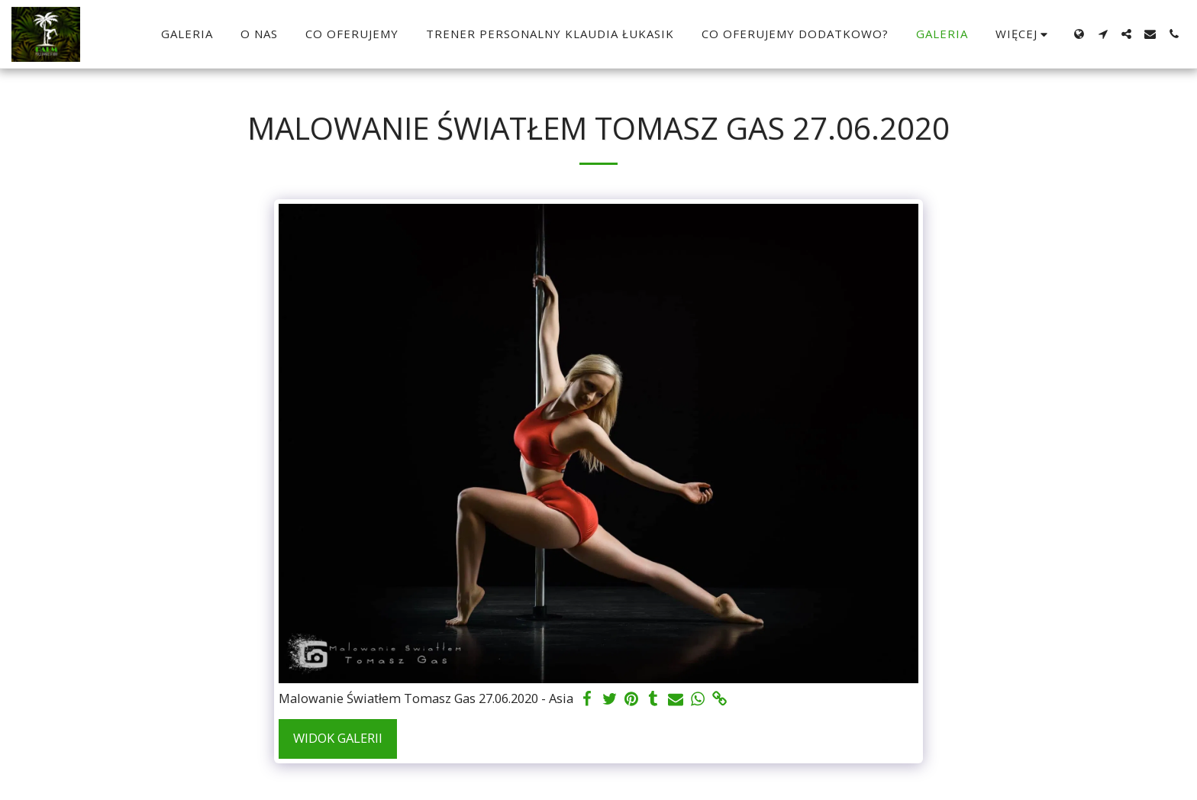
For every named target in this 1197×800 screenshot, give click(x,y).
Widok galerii (337, 738)
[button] (1103, 34)
